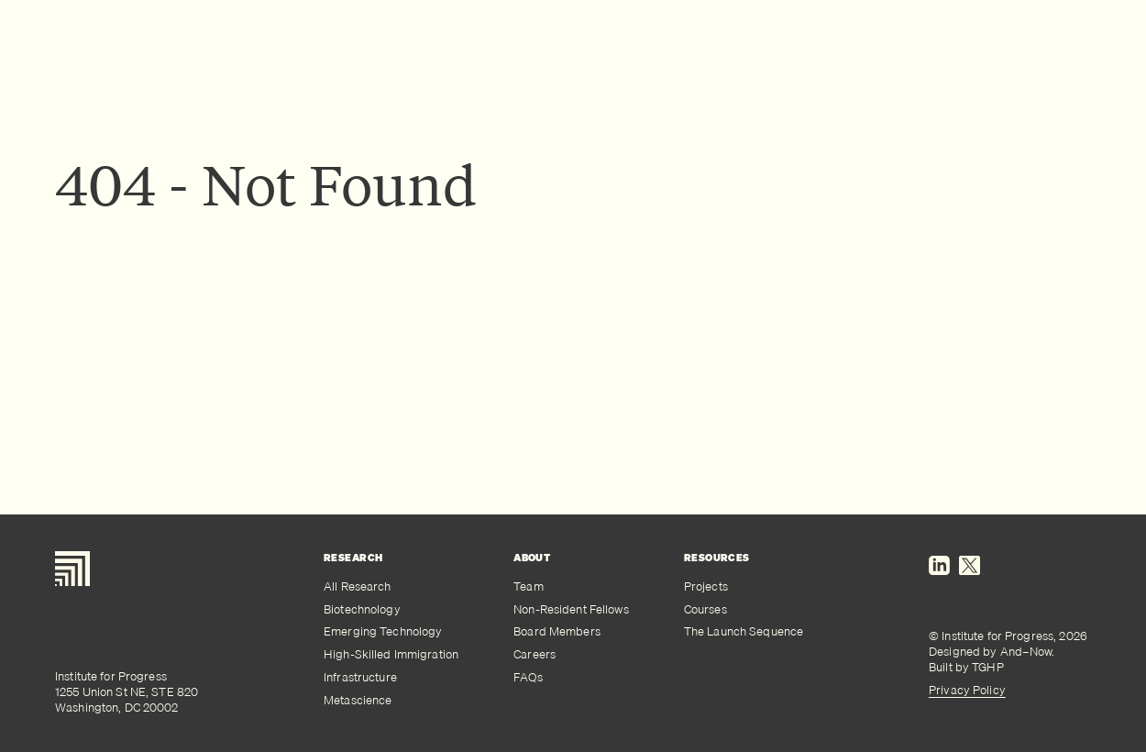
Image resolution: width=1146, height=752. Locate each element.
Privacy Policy (967, 689)
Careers (534, 654)
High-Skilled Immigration (391, 654)
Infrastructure (360, 677)
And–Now (1026, 651)
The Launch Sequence (743, 631)
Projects (706, 586)
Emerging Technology (383, 631)
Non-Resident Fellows (571, 609)
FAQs (528, 677)
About (531, 557)
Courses (705, 609)
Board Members (557, 631)
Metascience (357, 700)
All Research (357, 586)
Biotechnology (362, 609)
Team (528, 586)
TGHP (988, 667)
